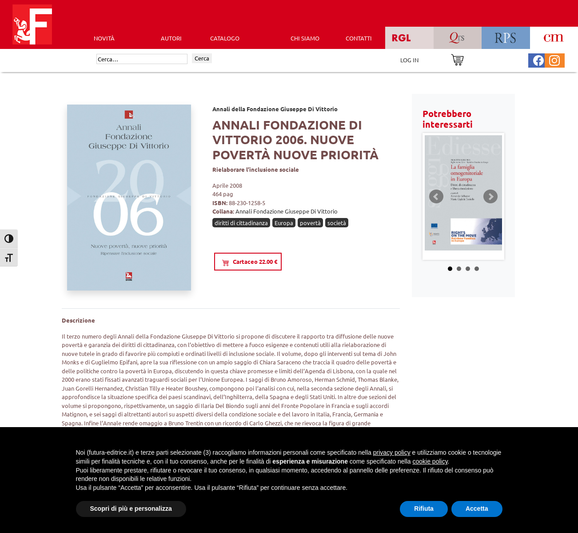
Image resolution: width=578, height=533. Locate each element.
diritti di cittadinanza (241, 222)
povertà (310, 222)
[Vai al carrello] (457, 59)
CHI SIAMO (305, 38)
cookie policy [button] (429, 461)
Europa (284, 222)
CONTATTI (359, 38)
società (336, 222)
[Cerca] (141, 59)
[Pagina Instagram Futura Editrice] (554, 59)
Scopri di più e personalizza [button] (131, 508)
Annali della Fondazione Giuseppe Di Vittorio (275, 109)
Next (490, 197)
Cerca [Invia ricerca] (202, 58)
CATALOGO (224, 38)
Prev (436, 197)
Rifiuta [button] (424, 508)
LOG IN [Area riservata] (409, 60)
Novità (104, 38)
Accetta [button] (477, 508)
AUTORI (171, 38)
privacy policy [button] (392, 452)
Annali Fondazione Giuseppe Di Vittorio (286, 211)
